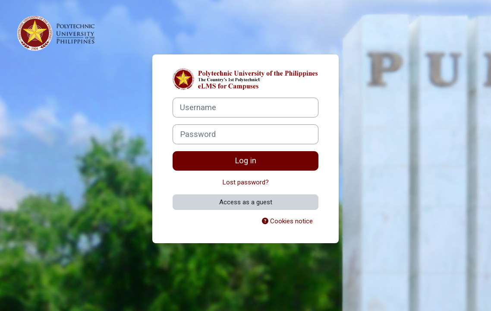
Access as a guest (245, 202)
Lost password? (246, 182)
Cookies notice (287, 221)
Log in (245, 160)
